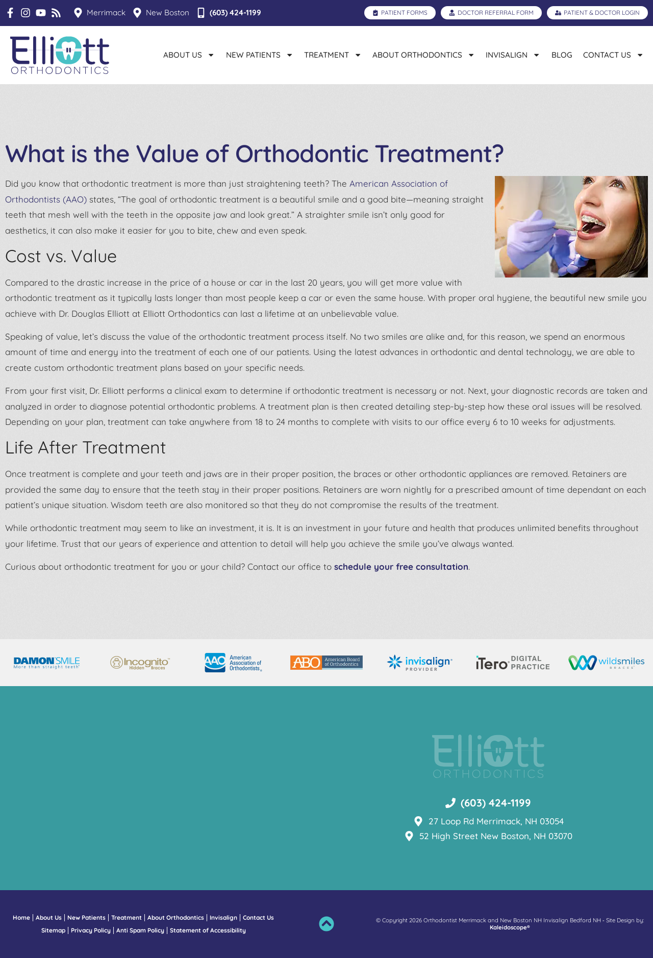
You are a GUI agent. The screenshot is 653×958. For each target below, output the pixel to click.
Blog (561, 55)
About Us (189, 55)
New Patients (259, 55)
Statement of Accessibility (208, 930)
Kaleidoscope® (510, 927)
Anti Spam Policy (140, 930)
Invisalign (513, 55)
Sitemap (53, 930)
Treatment (333, 55)
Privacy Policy (91, 930)
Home (21, 917)
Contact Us (613, 55)
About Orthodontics (423, 55)
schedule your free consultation (401, 566)
